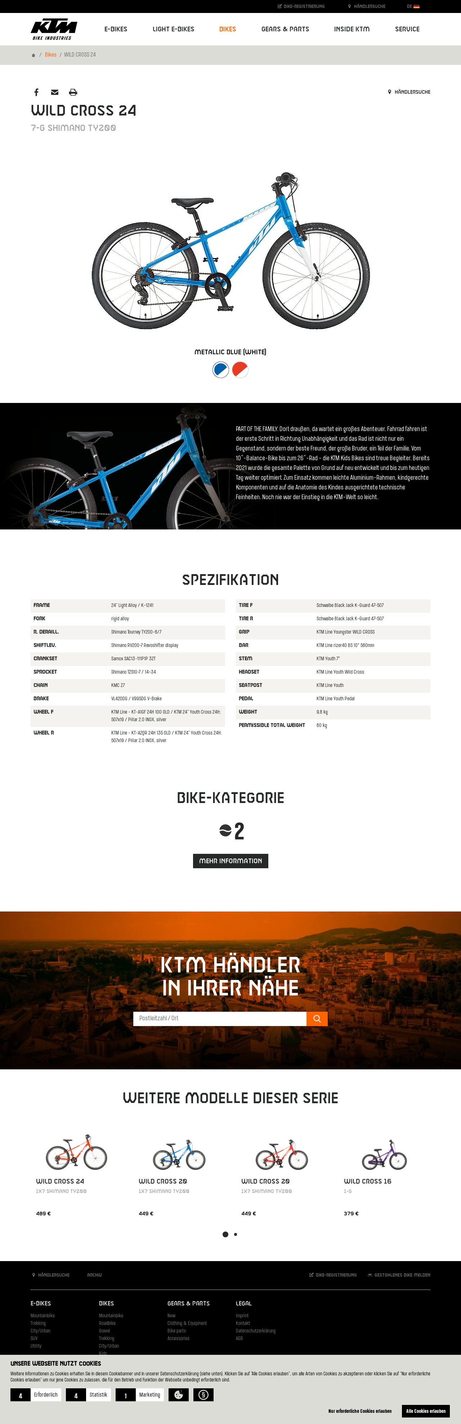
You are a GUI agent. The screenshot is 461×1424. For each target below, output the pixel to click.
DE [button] (413, 6)
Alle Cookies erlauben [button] (426, 1410)
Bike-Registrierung (301, 6)
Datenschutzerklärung (256, 1331)
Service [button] (407, 29)
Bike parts (176, 1331)
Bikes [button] (227, 29)
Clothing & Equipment (187, 1323)
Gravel (104, 1331)
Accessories (178, 1338)
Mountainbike (43, 1316)
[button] (35, 1394)
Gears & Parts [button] (285, 29)
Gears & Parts (188, 1303)
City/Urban (40, 1331)
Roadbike (107, 1323)
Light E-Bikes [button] (173, 29)
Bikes (51, 55)
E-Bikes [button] (115, 29)
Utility (36, 1346)
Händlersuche (365, 6)
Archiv (91, 1275)
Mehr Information (230, 861)
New (171, 1316)
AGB (239, 1338)
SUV (34, 1338)
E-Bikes (41, 1303)
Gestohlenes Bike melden (398, 1275)
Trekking (38, 1323)
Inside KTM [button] (352, 29)
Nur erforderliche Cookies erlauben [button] (360, 1410)
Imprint (242, 1316)
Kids (103, 1354)
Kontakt (243, 1323)
